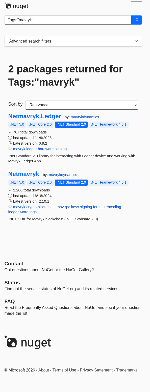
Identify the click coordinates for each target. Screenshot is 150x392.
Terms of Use (64, 370)
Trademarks (127, 370)
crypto (31, 207)
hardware (46, 149)
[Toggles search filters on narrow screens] (136, 41)
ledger (31, 149)
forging (99, 207)
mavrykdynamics (85, 117)
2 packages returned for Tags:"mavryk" (65, 75)
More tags (28, 212)
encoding (113, 207)
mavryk (19, 149)
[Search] (136, 20)
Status (12, 282)
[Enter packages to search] (68, 20)
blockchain (47, 207)
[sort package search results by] (81, 105)
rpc (67, 207)
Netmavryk (23, 174)
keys (75, 207)
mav (60, 207)
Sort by (15, 104)
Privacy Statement (96, 370)
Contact (14, 263)
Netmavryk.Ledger (34, 116)
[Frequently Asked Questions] (10, 301)
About (43, 370)
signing (61, 149)
